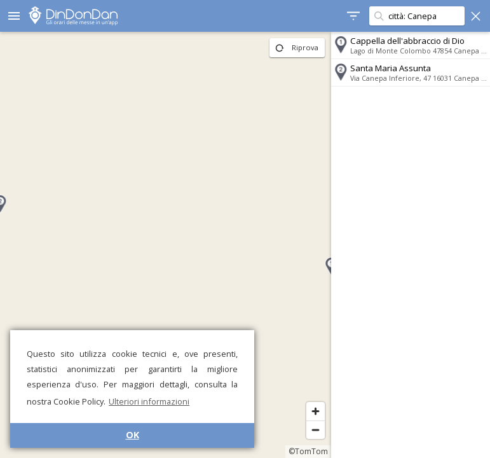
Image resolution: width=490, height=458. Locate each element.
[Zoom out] (315, 429)
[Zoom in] (315, 411)
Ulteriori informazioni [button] (149, 401)
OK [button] (132, 435)
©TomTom (308, 451)
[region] (165, 245)
